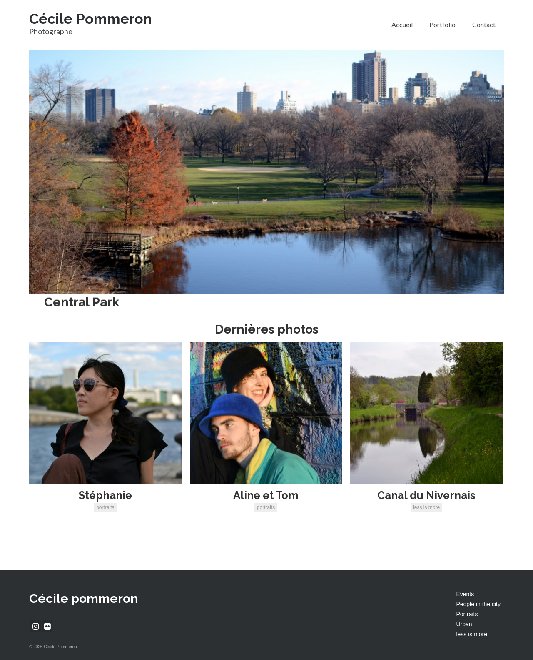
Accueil (402, 24)
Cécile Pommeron (90, 18)
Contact (484, 24)
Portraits (467, 614)
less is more (471, 634)
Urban (464, 624)
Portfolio (442, 24)
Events (465, 594)
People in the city (478, 604)
